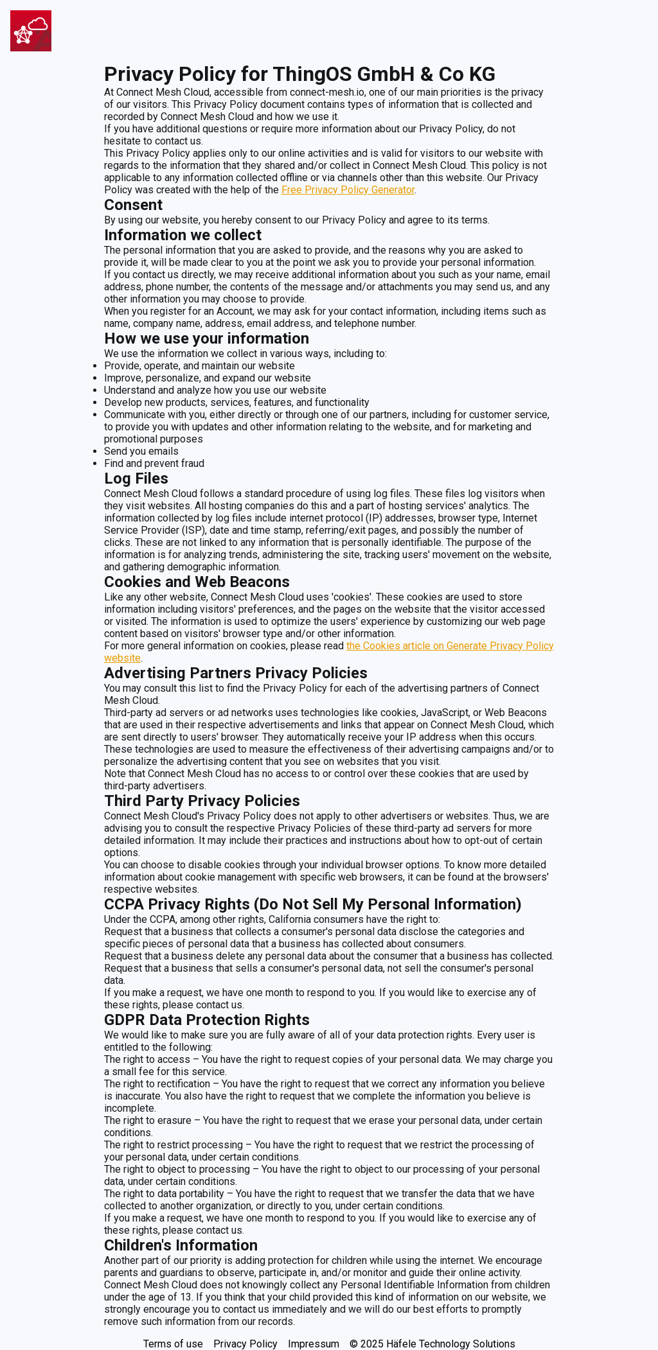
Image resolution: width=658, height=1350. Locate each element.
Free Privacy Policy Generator (347, 190)
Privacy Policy (245, 1344)
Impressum (313, 1344)
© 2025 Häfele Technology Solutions (432, 1344)
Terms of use (173, 1344)
